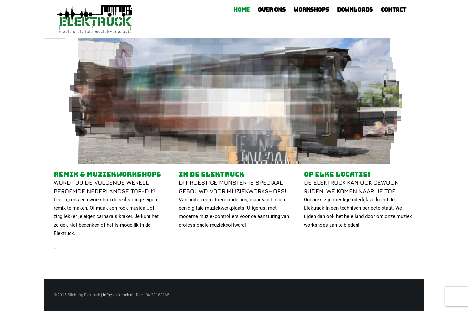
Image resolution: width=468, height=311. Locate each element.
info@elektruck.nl (118, 295)
